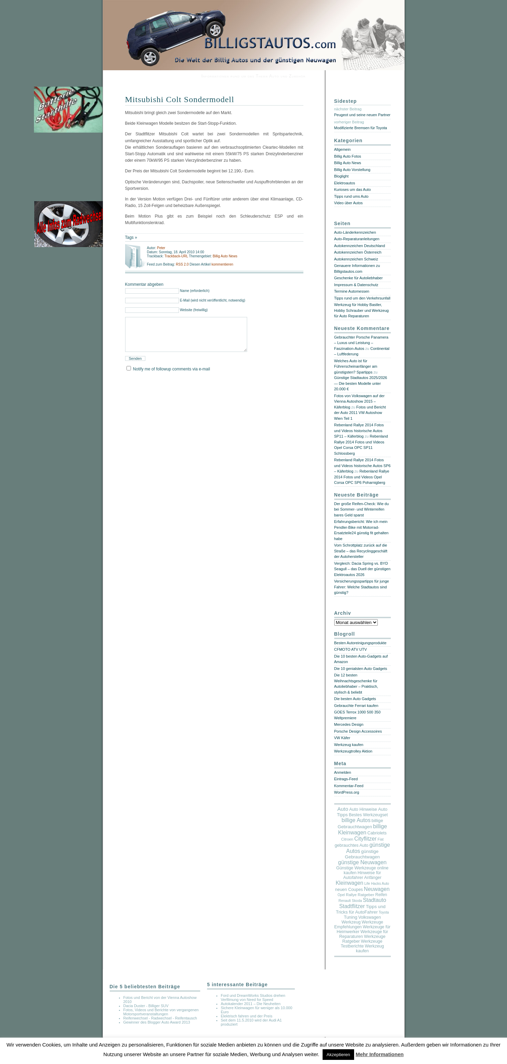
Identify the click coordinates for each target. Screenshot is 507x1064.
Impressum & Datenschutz (356, 285)
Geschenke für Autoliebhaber (358, 278)
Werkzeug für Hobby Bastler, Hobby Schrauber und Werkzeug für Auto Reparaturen (361, 310)
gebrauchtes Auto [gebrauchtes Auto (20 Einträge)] (351, 845)
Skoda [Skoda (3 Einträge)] (357, 901)
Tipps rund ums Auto (351, 196)
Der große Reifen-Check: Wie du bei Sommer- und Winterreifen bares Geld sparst (361, 509)
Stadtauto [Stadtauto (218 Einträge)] (374, 900)
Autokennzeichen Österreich (358, 252)
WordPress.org (346, 792)
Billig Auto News (225, 256)
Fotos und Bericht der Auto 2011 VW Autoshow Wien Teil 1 (360, 412)
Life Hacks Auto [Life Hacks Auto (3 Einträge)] (376, 883)
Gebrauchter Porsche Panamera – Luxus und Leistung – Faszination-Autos (361, 343)
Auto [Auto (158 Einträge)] (342, 809)
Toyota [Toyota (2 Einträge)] (384, 912)
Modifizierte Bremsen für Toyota (360, 128)
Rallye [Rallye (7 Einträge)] (351, 895)
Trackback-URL (176, 256)
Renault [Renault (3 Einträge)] (345, 901)
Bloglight (341, 176)
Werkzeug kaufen (348, 745)
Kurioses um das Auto (352, 189)
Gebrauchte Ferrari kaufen (356, 706)
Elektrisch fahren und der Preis (246, 1016)
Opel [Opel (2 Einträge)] (341, 895)
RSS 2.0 (183, 264)
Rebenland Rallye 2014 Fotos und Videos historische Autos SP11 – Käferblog (359, 430)
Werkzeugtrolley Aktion (353, 751)
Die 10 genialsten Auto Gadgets (360, 668)
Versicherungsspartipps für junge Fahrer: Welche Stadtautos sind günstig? (361, 587)
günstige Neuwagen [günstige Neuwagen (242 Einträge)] (362, 862)
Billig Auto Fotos (347, 156)
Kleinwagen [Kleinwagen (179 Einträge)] (349, 883)
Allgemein (342, 149)
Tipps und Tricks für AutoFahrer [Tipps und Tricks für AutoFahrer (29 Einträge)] (361, 909)
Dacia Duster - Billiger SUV (146, 1006)
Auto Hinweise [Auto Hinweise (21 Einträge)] (363, 809)
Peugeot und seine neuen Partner (362, 115)
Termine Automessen (352, 291)
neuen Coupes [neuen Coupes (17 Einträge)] (349, 889)
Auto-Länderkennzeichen (355, 232)
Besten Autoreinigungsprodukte (360, 643)
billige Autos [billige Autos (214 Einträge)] (355, 820)
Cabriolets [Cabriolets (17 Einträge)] (377, 833)
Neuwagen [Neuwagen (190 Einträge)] (377, 889)
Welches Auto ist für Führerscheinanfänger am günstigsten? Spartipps (355, 366)
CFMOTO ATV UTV (350, 649)
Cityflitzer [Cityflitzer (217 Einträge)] (365, 839)
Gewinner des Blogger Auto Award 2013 (156, 1022)
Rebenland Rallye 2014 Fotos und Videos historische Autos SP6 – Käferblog (362, 465)
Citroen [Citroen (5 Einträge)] (347, 839)
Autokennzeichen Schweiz (356, 259)
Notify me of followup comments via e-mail (171, 377)
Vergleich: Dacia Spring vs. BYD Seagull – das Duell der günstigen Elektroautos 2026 (362, 569)
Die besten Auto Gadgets (355, 699)
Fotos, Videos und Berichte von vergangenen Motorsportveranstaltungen (161, 1012)
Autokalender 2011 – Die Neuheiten (250, 1004)
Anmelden (342, 772)
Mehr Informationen (379, 1054)
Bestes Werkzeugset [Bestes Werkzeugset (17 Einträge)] (368, 814)
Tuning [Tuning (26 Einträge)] (350, 917)
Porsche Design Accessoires (358, 731)
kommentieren (222, 264)
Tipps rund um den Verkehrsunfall (362, 298)
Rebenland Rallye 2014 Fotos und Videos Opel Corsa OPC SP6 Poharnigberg (361, 477)
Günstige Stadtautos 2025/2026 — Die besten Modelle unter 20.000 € (360, 383)
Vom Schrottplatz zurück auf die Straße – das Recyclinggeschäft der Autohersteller (360, 551)
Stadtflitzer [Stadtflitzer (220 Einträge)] (352, 906)
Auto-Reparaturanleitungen (356, 239)
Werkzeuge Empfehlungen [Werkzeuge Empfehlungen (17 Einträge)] (358, 924)
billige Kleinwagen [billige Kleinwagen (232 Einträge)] (362, 829)
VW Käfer (342, 738)
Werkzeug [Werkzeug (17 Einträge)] (351, 922)
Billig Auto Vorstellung (352, 170)
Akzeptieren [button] (338, 1054)
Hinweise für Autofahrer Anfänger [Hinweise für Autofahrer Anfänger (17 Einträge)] (362, 875)
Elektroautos (344, 183)
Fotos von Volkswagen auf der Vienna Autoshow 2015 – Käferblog (359, 401)
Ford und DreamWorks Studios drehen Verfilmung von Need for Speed (253, 997)
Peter (161, 248)
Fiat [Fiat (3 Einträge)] (381, 839)
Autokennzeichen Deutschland (359, 246)
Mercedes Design (349, 724)
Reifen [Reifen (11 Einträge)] (381, 894)
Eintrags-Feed (346, 779)
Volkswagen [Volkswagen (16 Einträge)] (369, 917)
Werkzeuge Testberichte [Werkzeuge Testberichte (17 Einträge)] (361, 944)
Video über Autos (348, 203)
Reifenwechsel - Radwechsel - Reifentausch (160, 1018)
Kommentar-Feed (349, 786)
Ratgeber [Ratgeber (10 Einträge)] (366, 894)
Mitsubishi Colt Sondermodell (179, 99)
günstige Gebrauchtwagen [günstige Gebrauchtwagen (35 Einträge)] (362, 854)
